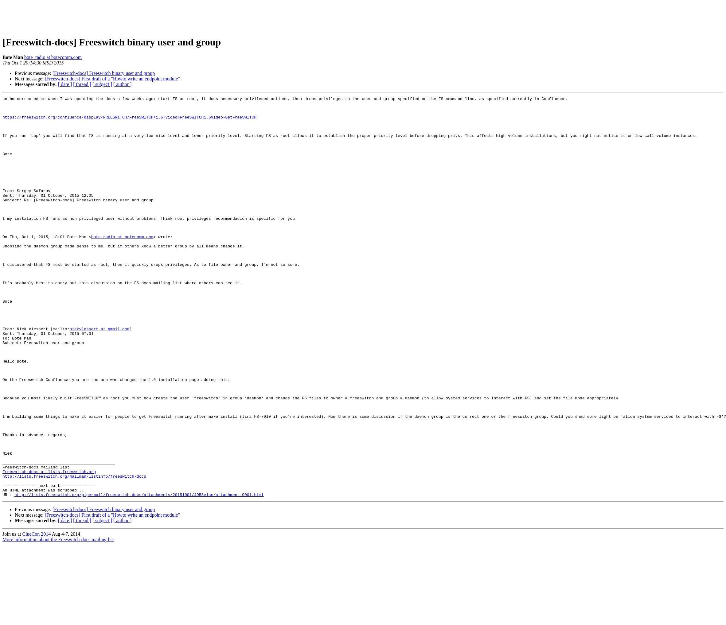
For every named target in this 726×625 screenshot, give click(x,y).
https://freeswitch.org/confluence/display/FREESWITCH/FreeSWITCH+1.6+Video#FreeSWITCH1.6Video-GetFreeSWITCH (129, 121)
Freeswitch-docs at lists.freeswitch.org (49, 547)
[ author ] (122, 84)
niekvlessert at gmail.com (99, 375)
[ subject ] (102, 84)
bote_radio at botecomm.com (53, 57)
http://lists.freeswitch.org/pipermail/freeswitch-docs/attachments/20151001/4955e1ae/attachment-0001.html (138, 574)
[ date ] (65, 84)
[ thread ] (82, 84)
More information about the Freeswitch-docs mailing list (58, 619)
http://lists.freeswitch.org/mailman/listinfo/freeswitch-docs (74, 552)
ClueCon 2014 (36, 614)
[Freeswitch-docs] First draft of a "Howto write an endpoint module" (112, 78)
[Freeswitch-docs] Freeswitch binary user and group (104, 73)
